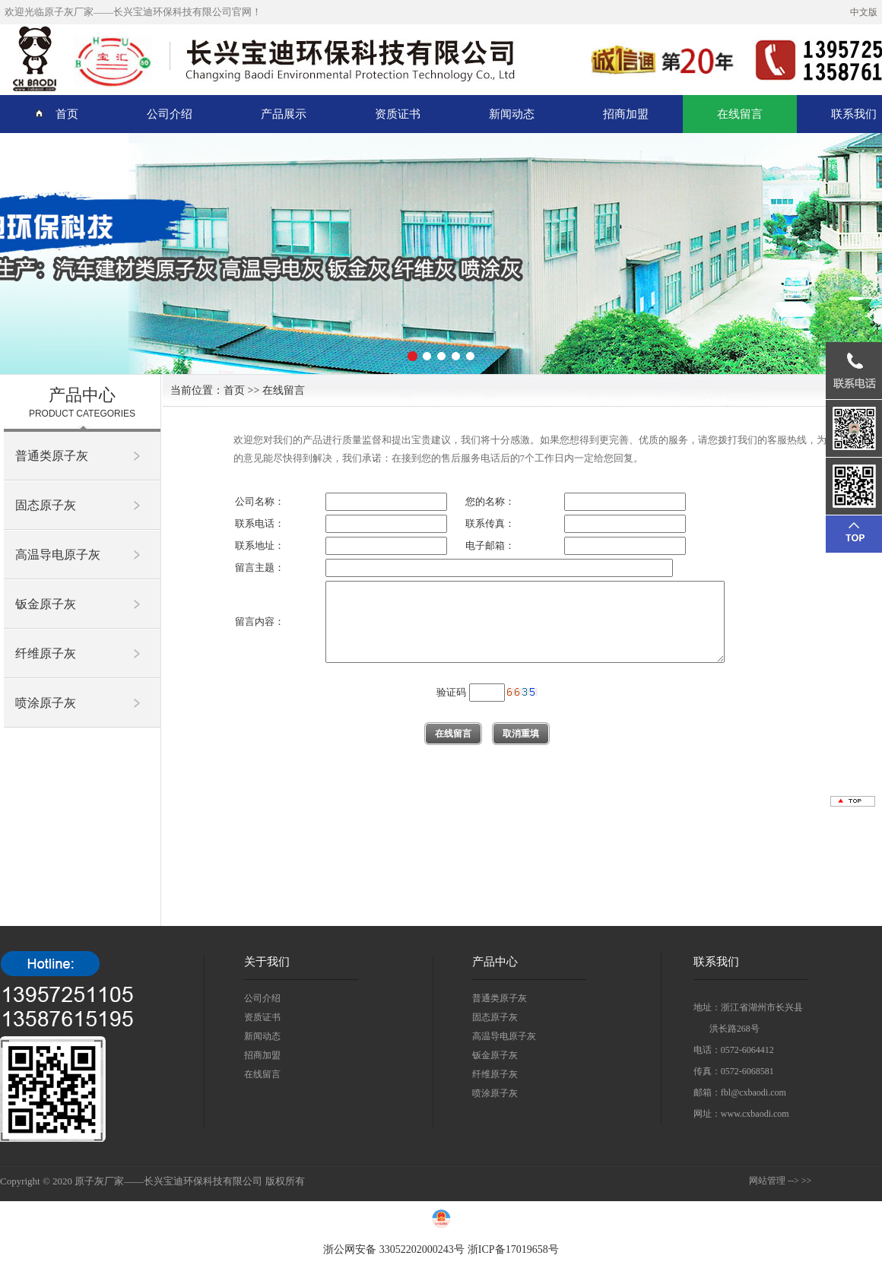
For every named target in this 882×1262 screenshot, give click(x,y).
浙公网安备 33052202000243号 (394, 1249)
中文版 (863, 12)
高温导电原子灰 (57, 554)
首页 (56, 113)
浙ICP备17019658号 (513, 1249)
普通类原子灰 (51, 455)
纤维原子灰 (45, 653)
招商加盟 (626, 114)
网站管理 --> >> (780, 1180)
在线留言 (740, 114)
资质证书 (397, 114)
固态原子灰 (45, 505)
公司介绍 (169, 114)
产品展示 (283, 114)
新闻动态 (512, 114)
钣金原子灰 (45, 604)
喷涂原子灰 (45, 702)
